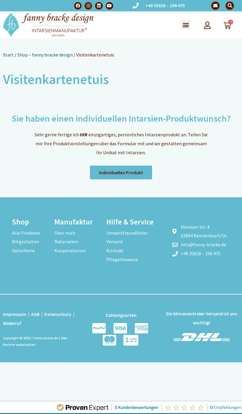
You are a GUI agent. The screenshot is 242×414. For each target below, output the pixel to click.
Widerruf (12, 323)
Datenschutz (57, 314)
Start (8, 55)
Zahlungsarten (121, 315)
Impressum (14, 314)
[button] (230, 5)
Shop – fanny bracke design (45, 55)
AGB (35, 314)
